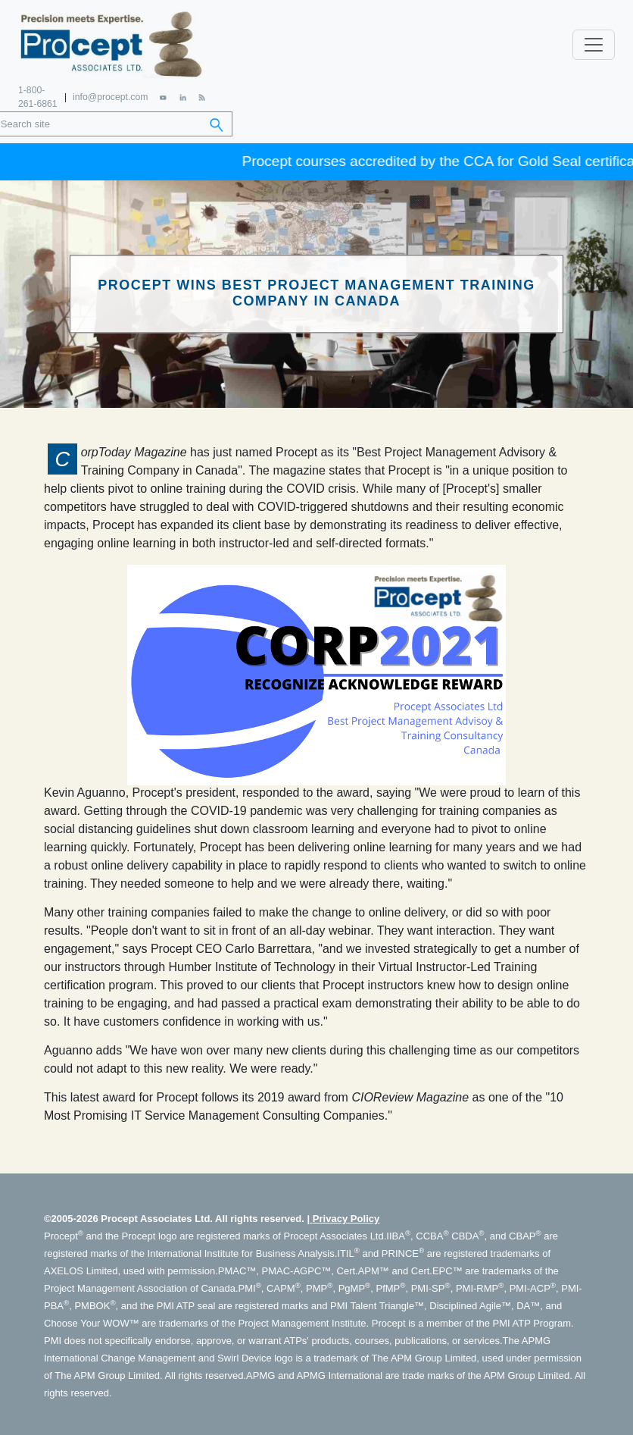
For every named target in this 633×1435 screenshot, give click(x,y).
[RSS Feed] (201, 94)
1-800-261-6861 (37, 95)
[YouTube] (163, 94)
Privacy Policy (346, 1215)
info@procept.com (110, 94)
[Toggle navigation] (593, 43)
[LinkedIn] (182, 94)
